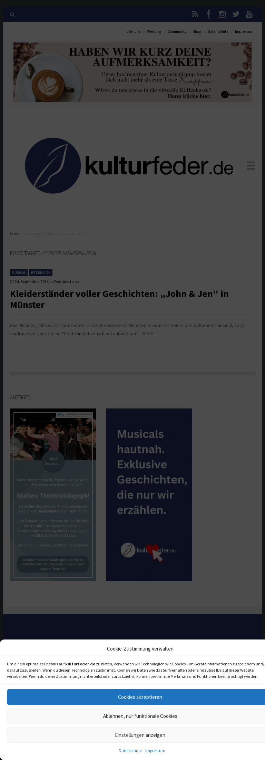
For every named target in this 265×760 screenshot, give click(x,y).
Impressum (155, 750)
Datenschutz (130, 750)
